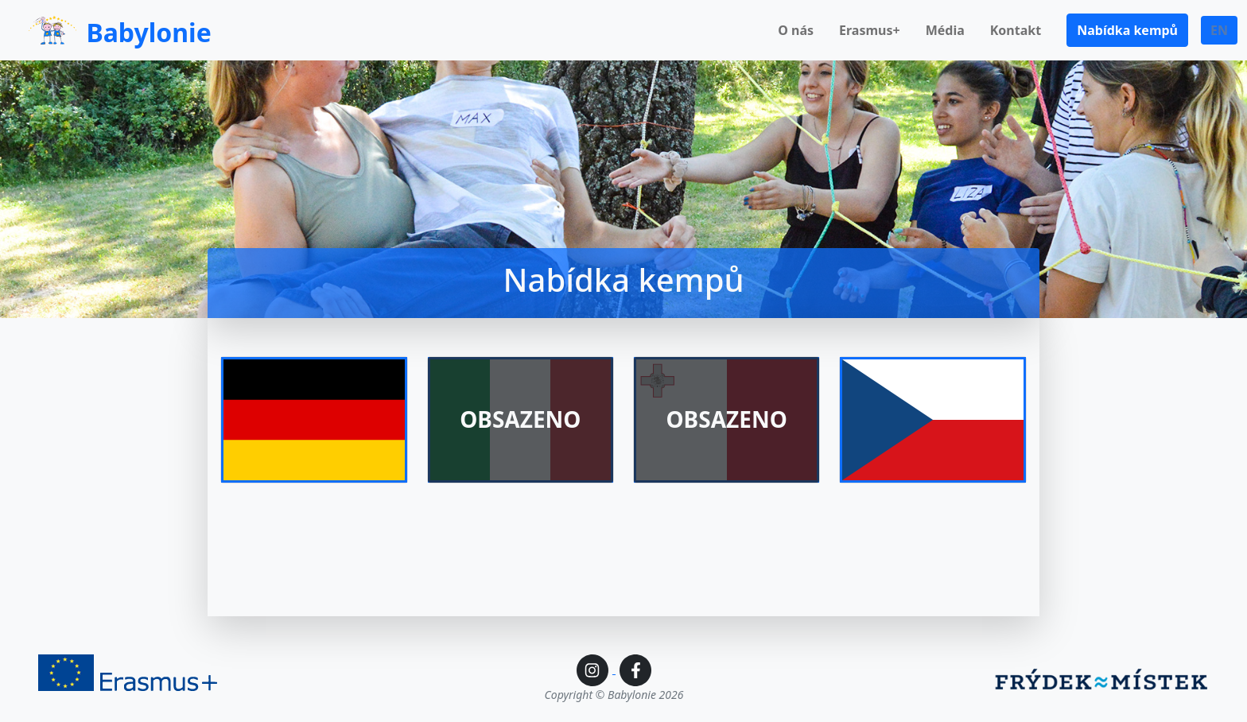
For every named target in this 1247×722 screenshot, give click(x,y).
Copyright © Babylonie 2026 (614, 694)
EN (1219, 30)
